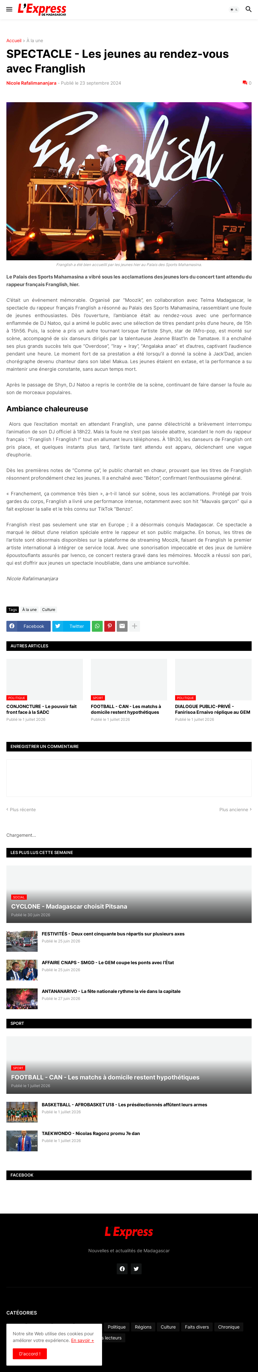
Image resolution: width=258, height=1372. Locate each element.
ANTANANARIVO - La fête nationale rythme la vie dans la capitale (111, 991)
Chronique (229, 1327)
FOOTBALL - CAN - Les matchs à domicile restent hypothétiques (126, 709)
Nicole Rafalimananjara (31, 83)
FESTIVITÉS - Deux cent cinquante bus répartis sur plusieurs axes (113, 933)
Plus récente (23, 809)
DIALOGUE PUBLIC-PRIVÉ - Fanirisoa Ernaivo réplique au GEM (212, 709)
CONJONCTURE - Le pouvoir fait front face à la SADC (41, 709)
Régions (143, 1327)
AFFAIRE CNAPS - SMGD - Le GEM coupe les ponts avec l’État (108, 962)
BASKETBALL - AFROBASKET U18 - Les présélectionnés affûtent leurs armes (124, 1104)
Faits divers (197, 1327)
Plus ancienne (233, 809)
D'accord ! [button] (30, 1353)
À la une (34, 40)
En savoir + (82, 1340)
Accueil (13, 40)
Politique (117, 1327)
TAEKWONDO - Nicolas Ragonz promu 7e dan (91, 1133)
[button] (9, 9)
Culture (48, 609)
